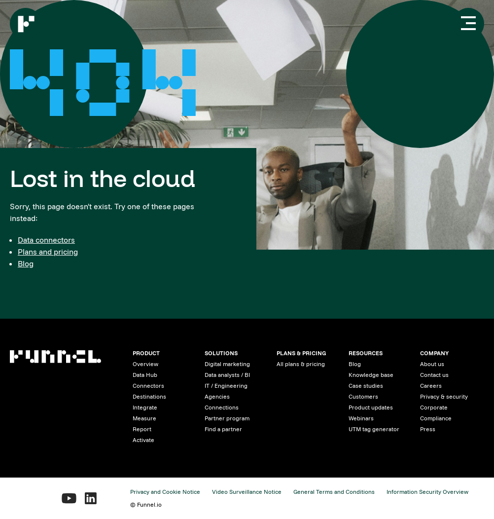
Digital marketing (227, 364)
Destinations (149, 396)
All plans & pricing (301, 364)
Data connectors (46, 240)
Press (427, 429)
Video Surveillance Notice (247, 491)
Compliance (436, 418)
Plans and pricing (48, 252)
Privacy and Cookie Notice (165, 491)
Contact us (434, 374)
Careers (431, 385)
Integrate (145, 407)
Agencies (217, 396)
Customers (363, 396)
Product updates (371, 407)
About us (432, 364)
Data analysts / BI (227, 374)
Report (142, 429)
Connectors (148, 385)
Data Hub (145, 374)
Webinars (361, 418)
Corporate (434, 407)
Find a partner (223, 429)
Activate (143, 440)
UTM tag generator (374, 429)
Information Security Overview (427, 491)
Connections (222, 407)
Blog (26, 263)
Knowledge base (371, 374)
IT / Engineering (226, 385)
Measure (144, 418)
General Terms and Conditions (334, 491)
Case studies (366, 385)
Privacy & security (444, 396)
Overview (145, 364)
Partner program (227, 418)
